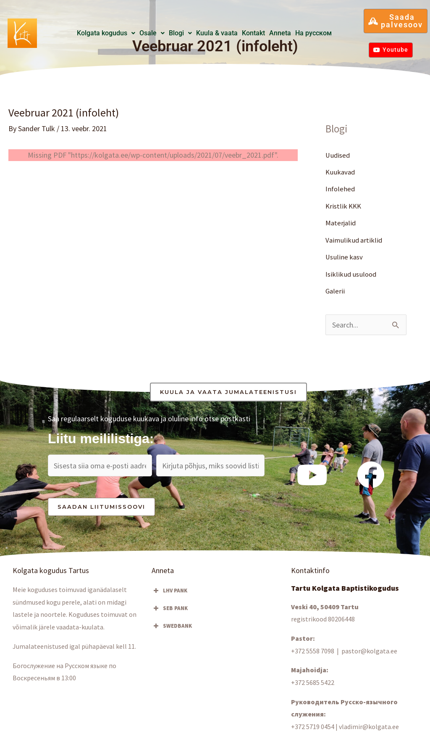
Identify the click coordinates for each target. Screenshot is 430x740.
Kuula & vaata (217, 33)
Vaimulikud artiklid (354, 240)
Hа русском (313, 33)
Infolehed (340, 189)
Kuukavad (341, 172)
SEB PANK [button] (170, 608)
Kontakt (253, 33)
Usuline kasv (344, 257)
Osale (152, 33)
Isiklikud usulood (351, 274)
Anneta (280, 33)
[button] (106, 33)
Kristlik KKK (344, 206)
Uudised (338, 155)
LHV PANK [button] (169, 591)
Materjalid (341, 223)
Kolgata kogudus (106, 33)
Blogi (180, 33)
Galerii (335, 291)
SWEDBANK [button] (172, 626)
